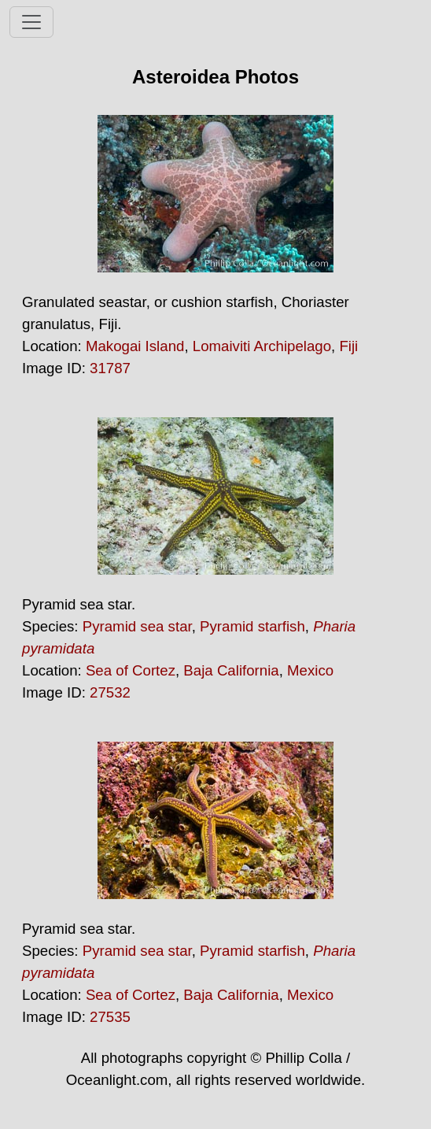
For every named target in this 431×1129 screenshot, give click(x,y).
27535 (110, 1017)
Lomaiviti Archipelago (262, 346)
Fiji (348, 346)
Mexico (310, 670)
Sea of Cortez (130, 670)
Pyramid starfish (252, 626)
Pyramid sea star (137, 626)
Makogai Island (135, 346)
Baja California (230, 670)
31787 (110, 368)
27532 (110, 692)
